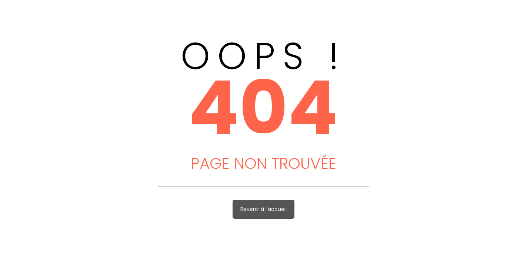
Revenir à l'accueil (263, 209)
